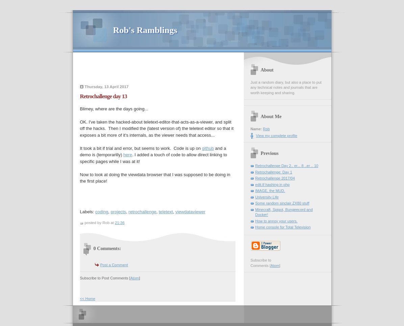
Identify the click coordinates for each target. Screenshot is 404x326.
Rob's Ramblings (145, 30)
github (208, 148)
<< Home (87, 299)
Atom (134, 278)
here (127, 154)
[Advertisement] (160, 69)
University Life (267, 197)
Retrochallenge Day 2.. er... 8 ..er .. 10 (287, 166)
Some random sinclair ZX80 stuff (282, 203)
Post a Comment (114, 265)
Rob (266, 129)
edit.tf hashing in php (272, 185)
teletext (166, 211)
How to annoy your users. (276, 221)
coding (101, 211)
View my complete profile (277, 136)
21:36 (120, 223)
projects (118, 211)
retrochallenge (142, 211)
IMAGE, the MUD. (270, 191)
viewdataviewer (190, 211)
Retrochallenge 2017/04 (275, 178)
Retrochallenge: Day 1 (273, 172)
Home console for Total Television (283, 227)
